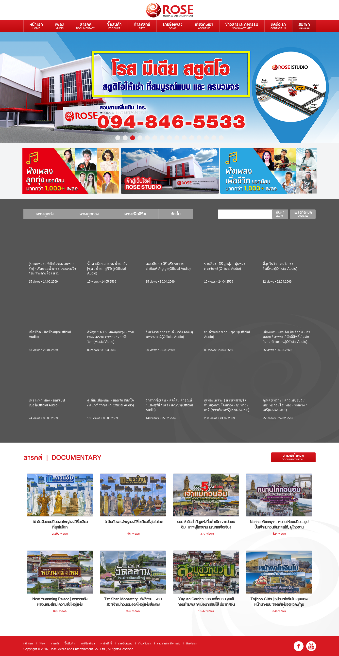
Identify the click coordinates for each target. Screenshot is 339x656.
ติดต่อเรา (278, 25)
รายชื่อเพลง (173, 25)
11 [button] (191, 137)
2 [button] (125, 137)
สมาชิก (304, 26)
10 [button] (184, 137)
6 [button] (154, 137)
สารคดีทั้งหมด (293, 457)
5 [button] (147, 137)
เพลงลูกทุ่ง (45, 214)
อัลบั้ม (176, 214)
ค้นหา (280, 214)
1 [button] (117, 137)
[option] (169, 87)
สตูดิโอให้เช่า (88, 643)
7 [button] (162, 137)
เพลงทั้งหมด (303, 214)
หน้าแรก (36, 25)
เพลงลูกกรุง (89, 214)
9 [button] (176, 137)
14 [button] (213, 137)
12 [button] (199, 137)
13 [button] (206, 137)
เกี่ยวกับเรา (204, 25)
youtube (311, 646)
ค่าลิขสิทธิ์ (142, 25)
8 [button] (169, 137)
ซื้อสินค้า (114, 25)
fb (299, 646)
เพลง (59, 25)
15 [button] (221, 137)
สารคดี (85, 25)
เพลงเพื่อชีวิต (135, 214)
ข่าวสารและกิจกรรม (241, 25)
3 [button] (132, 137)
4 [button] (139, 137)
